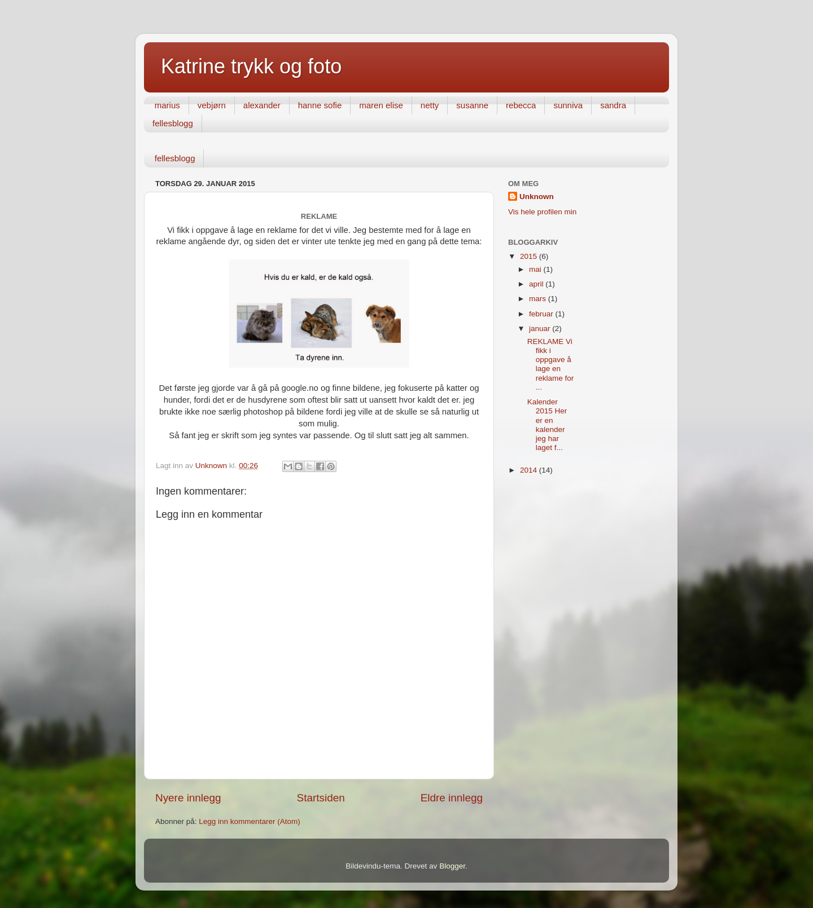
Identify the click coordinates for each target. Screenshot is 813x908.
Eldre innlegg (452, 798)
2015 (529, 256)
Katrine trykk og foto (251, 66)
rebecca (521, 105)
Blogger (452, 866)
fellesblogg (172, 123)
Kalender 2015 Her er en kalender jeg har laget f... (547, 425)
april (537, 284)
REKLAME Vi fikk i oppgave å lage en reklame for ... (550, 364)
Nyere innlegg (188, 798)
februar (542, 314)
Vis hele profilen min (542, 212)
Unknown (536, 196)
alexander (262, 105)
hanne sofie (320, 105)
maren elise (381, 105)
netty (430, 105)
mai (536, 269)
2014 (529, 470)
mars (538, 298)
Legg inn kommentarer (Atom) (249, 821)
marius (167, 105)
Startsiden (321, 798)
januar (540, 328)
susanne (472, 105)
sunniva (568, 105)
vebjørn (212, 105)
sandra (613, 105)
